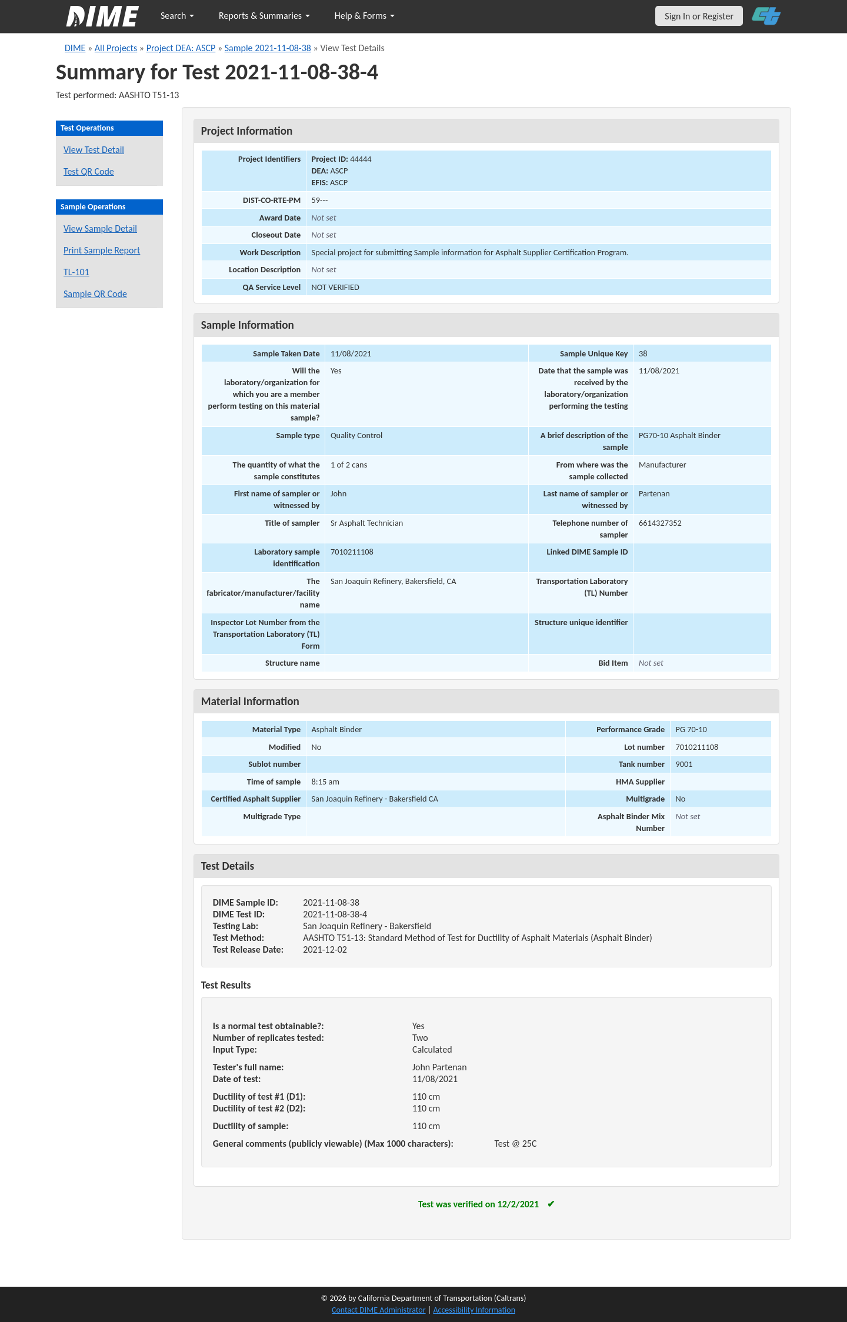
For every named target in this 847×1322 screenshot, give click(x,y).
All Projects (116, 48)
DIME (75, 48)
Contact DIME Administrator (379, 1310)
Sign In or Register (699, 16)
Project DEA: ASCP (181, 48)
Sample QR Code (95, 293)
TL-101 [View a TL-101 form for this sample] (76, 272)
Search (177, 15)
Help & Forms (365, 15)
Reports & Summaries (264, 15)
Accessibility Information (474, 1310)
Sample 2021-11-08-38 (268, 48)
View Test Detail (94, 149)
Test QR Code (89, 171)
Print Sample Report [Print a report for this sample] (102, 250)
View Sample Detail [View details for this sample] (100, 228)
